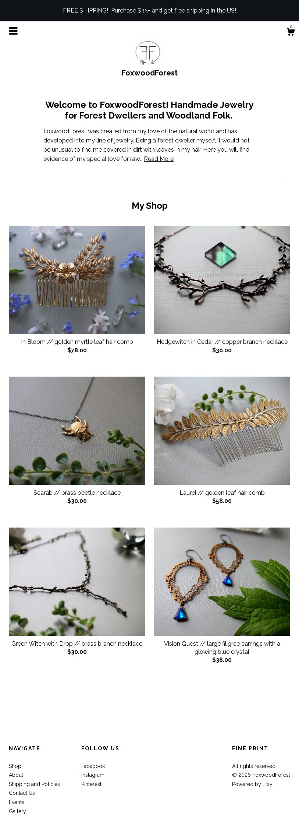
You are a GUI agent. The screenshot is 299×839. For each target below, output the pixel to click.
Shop (15, 766)
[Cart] (290, 32)
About (16, 775)
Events (16, 802)
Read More (159, 158)
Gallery (17, 811)
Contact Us (22, 793)
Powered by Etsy (252, 784)
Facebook (93, 766)
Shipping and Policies (34, 784)
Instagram (92, 775)
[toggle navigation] (13, 31)
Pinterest (91, 784)
